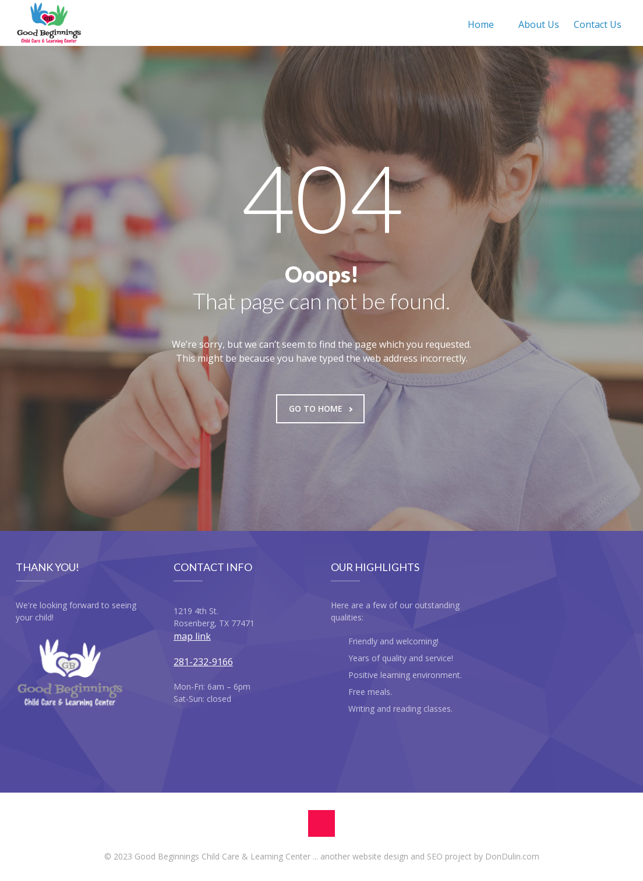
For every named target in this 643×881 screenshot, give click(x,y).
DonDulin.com (512, 856)
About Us (538, 24)
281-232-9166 (203, 661)
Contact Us (597, 24)
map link (192, 636)
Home (481, 24)
